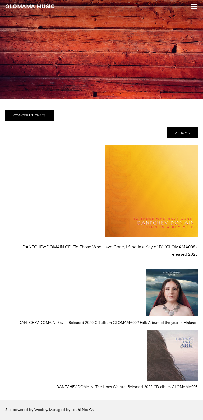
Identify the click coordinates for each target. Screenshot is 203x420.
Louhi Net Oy (82, 410)
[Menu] (193, 6)
